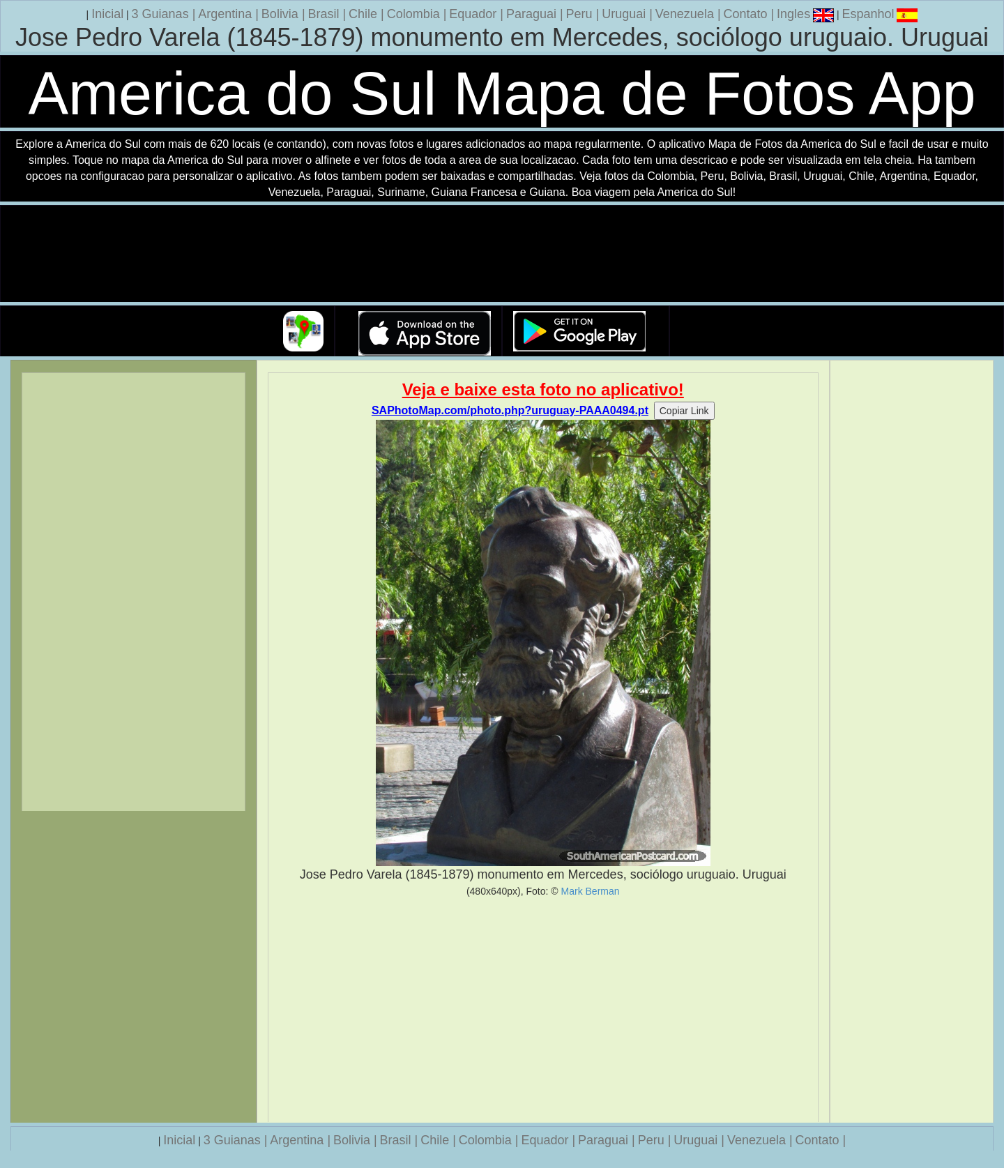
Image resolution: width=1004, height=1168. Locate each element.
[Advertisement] (543, 1009)
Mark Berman (590, 891)
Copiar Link (684, 410)
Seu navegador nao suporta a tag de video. (502, 254)
